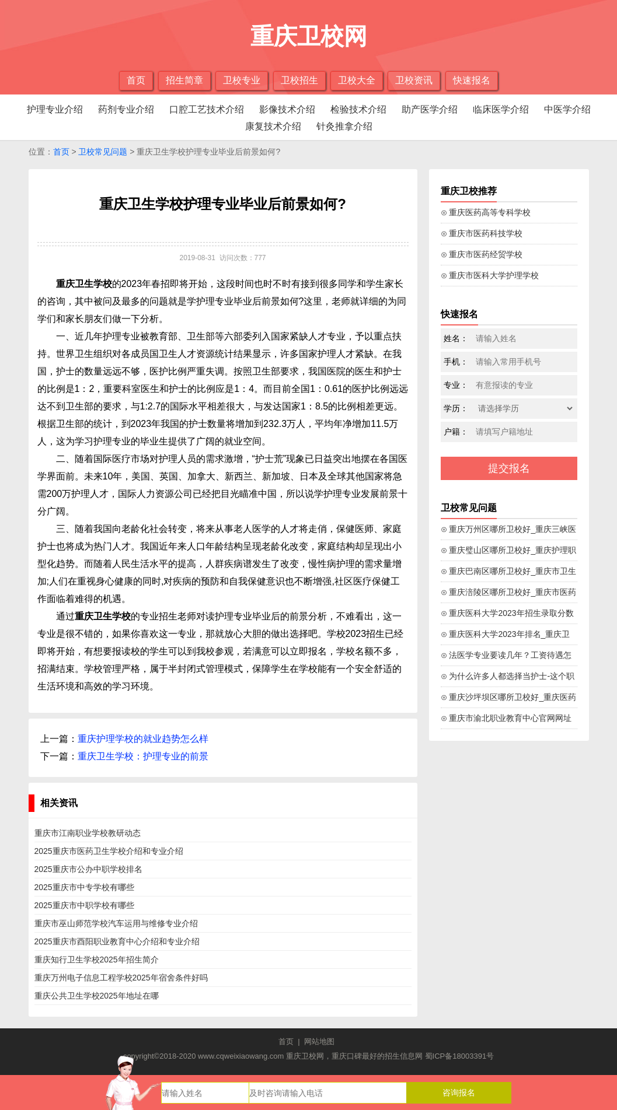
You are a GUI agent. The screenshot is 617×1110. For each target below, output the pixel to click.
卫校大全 (356, 80)
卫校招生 (299, 80)
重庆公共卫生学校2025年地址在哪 (96, 995)
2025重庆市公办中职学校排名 (88, 869)
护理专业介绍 (55, 109)
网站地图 (319, 1041)
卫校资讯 (414, 80)
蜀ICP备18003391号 (459, 1056)
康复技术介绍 (273, 126)
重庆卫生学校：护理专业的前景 (143, 756)
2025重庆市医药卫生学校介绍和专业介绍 (108, 851)
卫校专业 (241, 80)
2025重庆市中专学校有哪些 (84, 887)
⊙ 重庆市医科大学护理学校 (490, 275)
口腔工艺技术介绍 (206, 109)
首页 (136, 80)
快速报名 (471, 80)
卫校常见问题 (102, 151)
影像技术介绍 (287, 109)
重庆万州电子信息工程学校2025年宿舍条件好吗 (121, 977)
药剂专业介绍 (126, 109)
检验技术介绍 (358, 109)
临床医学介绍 (501, 109)
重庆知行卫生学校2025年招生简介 (96, 959)
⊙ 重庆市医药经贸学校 (482, 254)
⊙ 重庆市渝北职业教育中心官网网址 (506, 718)
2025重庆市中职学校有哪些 (84, 905)
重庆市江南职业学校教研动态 (87, 833)
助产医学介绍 (430, 109)
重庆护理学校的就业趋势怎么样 (143, 739)
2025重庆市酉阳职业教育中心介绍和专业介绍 (117, 941)
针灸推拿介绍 (344, 126)
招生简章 (184, 80)
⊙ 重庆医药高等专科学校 (486, 212)
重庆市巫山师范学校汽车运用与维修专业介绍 (116, 923)
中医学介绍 (567, 109)
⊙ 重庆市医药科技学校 (482, 233)
